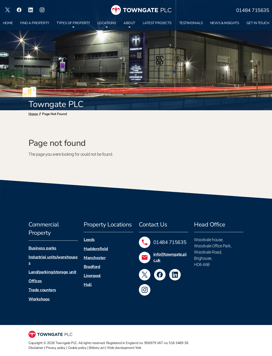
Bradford (92, 266)
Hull (88, 284)
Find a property (34, 23)
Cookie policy (77, 347)
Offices (35, 281)
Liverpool (92, 275)
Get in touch (257, 23)
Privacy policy (56, 347)
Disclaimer (36, 347)
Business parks (42, 248)
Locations (106, 23)
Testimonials (191, 23)
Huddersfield (96, 248)
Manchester (95, 257)
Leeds (89, 239)
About (129, 23)
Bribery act (96, 347)
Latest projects (157, 23)
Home (8, 23)
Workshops (39, 299)
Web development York (124, 347)
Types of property (73, 23)
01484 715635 (252, 10)
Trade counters (42, 290)
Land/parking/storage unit (52, 272)
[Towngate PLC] (141, 10)
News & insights (224, 23)
